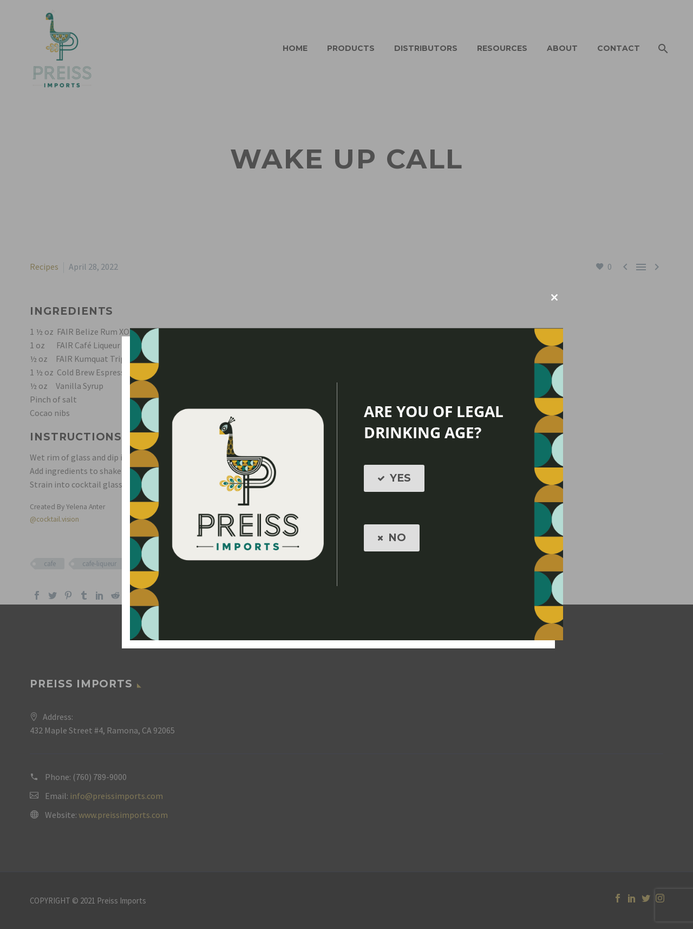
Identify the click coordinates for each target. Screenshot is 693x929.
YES (394, 478)
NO (391, 537)
